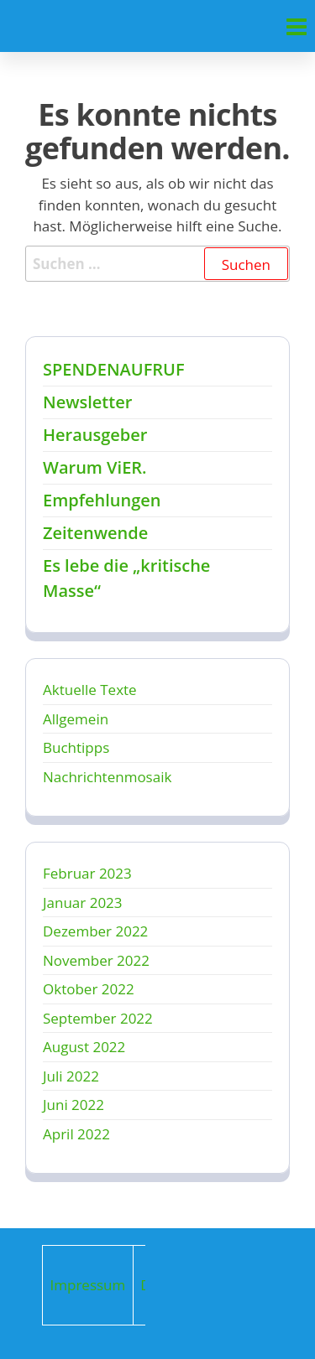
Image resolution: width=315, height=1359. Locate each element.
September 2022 (98, 1018)
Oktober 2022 (88, 989)
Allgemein (75, 719)
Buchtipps (76, 747)
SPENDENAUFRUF (114, 369)
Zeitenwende (95, 532)
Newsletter (87, 402)
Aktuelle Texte (90, 689)
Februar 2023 (87, 873)
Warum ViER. (95, 467)
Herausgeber (95, 434)
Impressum (88, 1284)
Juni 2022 (73, 1104)
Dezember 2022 (95, 931)
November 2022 (96, 960)
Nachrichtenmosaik (107, 776)
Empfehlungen (101, 500)
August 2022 (84, 1046)
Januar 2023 (83, 902)
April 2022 (76, 1134)
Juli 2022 (71, 1076)
